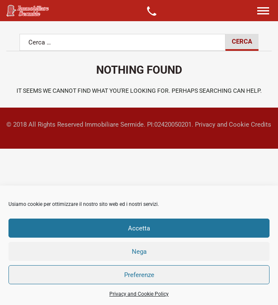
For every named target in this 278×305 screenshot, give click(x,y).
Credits (261, 124)
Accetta (139, 228)
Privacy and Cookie (222, 124)
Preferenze (139, 275)
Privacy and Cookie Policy (139, 294)
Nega (139, 251)
